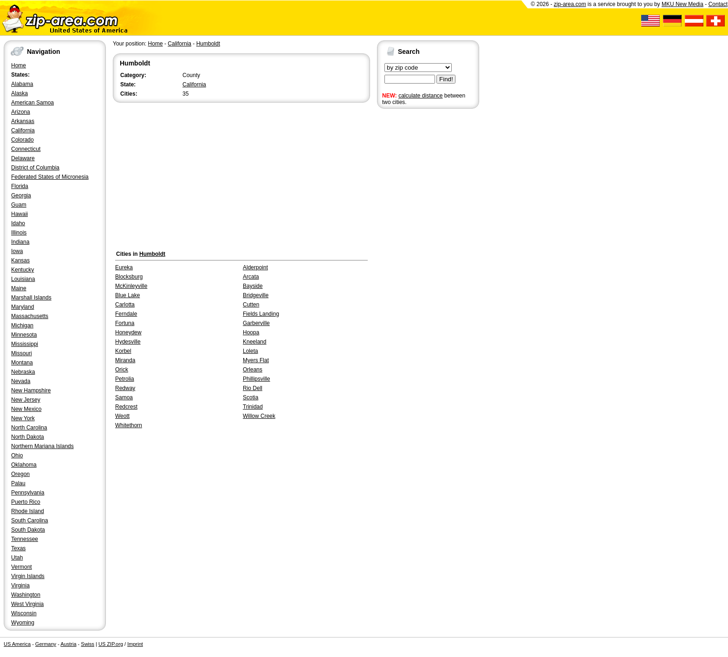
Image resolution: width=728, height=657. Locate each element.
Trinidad (253, 406)
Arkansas (22, 121)
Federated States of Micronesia (50, 177)
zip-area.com (570, 4)
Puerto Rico (25, 502)
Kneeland (254, 341)
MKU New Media (682, 4)
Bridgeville (255, 295)
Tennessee (24, 539)
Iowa (17, 251)
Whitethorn (128, 425)
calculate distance (420, 95)
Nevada (20, 381)
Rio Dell (252, 388)
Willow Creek (259, 416)
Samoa (124, 397)
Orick (121, 369)
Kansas (20, 260)
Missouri (21, 353)
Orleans (252, 369)
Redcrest (126, 406)
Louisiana (23, 279)
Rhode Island (27, 511)
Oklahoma (24, 465)
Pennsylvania (27, 492)
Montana (22, 362)
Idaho (18, 223)
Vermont (21, 567)
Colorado (22, 140)
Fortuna (124, 323)
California (23, 130)
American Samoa (32, 102)
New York (23, 418)
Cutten (251, 304)
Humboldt (208, 43)
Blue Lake (127, 295)
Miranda (125, 360)
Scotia (250, 397)
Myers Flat (256, 360)
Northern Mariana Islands (42, 446)
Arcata (251, 276)
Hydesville (128, 341)
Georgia (21, 195)
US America (17, 644)
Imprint (135, 644)
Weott (122, 416)
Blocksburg (129, 276)
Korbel (123, 351)
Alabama (22, 84)
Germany (45, 644)
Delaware (23, 158)
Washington (25, 595)
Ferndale (126, 314)
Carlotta (125, 304)
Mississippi (24, 344)
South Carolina (29, 520)
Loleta (250, 351)
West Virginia (27, 604)
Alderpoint (255, 267)
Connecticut (25, 149)
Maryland (22, 307)
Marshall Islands (31, 297)
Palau (18, 483)
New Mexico (26, 409)
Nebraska (23, 372)
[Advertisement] (414, 254)
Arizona (20, 112)
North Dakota (27, 437)
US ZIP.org (110, 644)
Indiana (20, 242)
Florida (19, 186)
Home (18, 65)
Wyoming (22, 622)
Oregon (20, 474)
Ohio (17, 455)
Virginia (20, 585)
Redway (125, 388)
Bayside (253, 286)
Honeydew (128, 332)
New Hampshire (31, 390)
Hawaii (19, 214)
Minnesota (24, 335)
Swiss (87, 644)
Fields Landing (261, 314)
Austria (68, 644)
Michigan (22, 325)
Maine (18, 288)
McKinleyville (131, 286)
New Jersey (25, 400)
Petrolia (124, 379)
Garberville (256, 323)
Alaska (19, 93)
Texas (18, 548)
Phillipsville (256, 379)
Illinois (18, 232)
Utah (17, 557)
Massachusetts (29, 316)
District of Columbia (35, 167)
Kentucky (22, 270)
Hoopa (251, 332)
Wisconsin (24, 613)
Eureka (124, 267)
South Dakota (28, 530)
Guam (18, 205)
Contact (718, 4)
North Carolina (29, 427)
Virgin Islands (28, 576)
